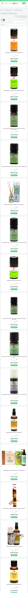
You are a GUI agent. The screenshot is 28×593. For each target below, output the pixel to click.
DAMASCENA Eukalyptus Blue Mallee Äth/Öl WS (14, 90)
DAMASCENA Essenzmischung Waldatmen (14, 52)
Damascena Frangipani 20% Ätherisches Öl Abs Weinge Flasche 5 (14, 319)
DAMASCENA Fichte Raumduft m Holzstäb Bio (14, 204)
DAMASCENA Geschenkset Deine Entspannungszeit (14, 508)
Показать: (2, 24)
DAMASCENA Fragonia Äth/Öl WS (14, 280)
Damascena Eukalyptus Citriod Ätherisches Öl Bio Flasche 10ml (14, 129)
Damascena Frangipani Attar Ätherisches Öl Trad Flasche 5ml (14, 357)
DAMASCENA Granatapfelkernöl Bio (14, 584)
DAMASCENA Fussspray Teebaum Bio (14, 432)
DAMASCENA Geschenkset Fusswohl (14, 546)
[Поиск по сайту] (26, 6)
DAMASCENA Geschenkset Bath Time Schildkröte (14, 470)
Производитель (8, 10)
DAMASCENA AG (18, 10)
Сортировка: (3, 21)
